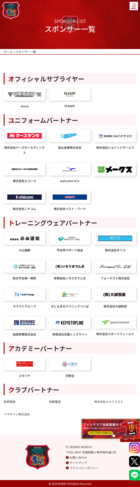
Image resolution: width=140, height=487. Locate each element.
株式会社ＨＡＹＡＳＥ (108, 401)
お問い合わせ (78, 457)
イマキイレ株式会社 (17, 414)
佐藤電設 (55, 401)
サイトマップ (78, 462)
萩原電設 (9, 401)
